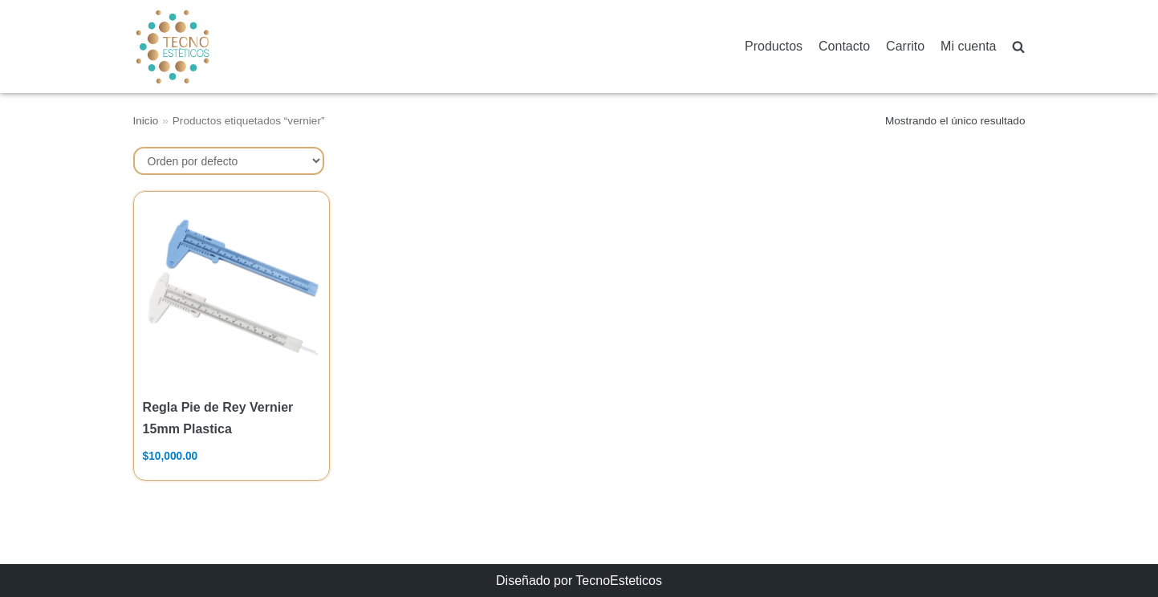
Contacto (844, 46)
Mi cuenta (968, 46)
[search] (1018, 47)
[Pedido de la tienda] (228, 161)
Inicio (146, 121)
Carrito (905, 46)
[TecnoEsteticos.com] (212, 46)
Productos (773, 46)
